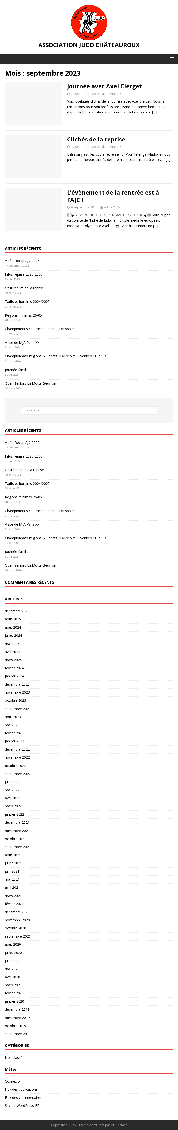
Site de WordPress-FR (22, 1105)
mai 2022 (12, 790)
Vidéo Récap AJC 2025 (22, 260)
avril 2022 (12, 798)
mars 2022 (13, 806)
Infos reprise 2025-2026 (23, 274)
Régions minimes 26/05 (23, 315)
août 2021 (13, 855)
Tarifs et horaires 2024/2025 (27, 301)
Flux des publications (21, 1089)
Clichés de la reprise (96, 139)
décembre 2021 (17, 822)
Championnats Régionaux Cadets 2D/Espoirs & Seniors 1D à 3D (55, 356)
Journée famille (17, 369)
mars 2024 (13, 659)
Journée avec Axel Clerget (104, 86)
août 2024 (13, 627)
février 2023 (14, 733)
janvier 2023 (14, 741)
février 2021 (14, 903)
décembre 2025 (17, 611)
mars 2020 (13, 985)
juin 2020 (12, 960)
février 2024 (14, 668)
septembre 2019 (18, 1033)
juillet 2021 (13, 863)
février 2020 (14, 993)
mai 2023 (12, 725)
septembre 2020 (18, 936)
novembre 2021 (17, 830)
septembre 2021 (18, 846)
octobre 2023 (15, 700)
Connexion (13, 1081)
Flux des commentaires (23, 1097)
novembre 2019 (17, 1017)
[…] (154, 112)
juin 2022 (12, 781)
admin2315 (114, 94)
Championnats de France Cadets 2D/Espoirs (40, 329)
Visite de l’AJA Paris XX (22, 342)
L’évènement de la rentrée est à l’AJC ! (113, 196)
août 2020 (13, 944)
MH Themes (119, 1125)
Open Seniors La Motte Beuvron (30, 383)
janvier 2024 (14, 676)
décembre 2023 (17, 684)
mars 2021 (13, 895)
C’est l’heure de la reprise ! (25, 288)
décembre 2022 (17, 749)
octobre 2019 (15, 1025)
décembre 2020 (17, 912)
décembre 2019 (17, 1009)
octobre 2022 (15, 765)
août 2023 (13, 716)
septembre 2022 (18, 773)
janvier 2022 (14, 814)
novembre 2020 (17, 920)
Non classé (13, 1057)
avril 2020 (12, 977)
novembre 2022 (17, 757)
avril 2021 (12, 887)
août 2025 (13, 619)
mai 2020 (12, 968)
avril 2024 (12, 651)
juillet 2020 (13, 952)
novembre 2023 (17, 692)
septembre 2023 (18, 708)
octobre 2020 (15, 928)
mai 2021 (12, 879)
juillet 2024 (13, 635)
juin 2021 (12, 871)
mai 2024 (12, 643)
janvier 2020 (14, 1001)
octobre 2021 (15, 838)
